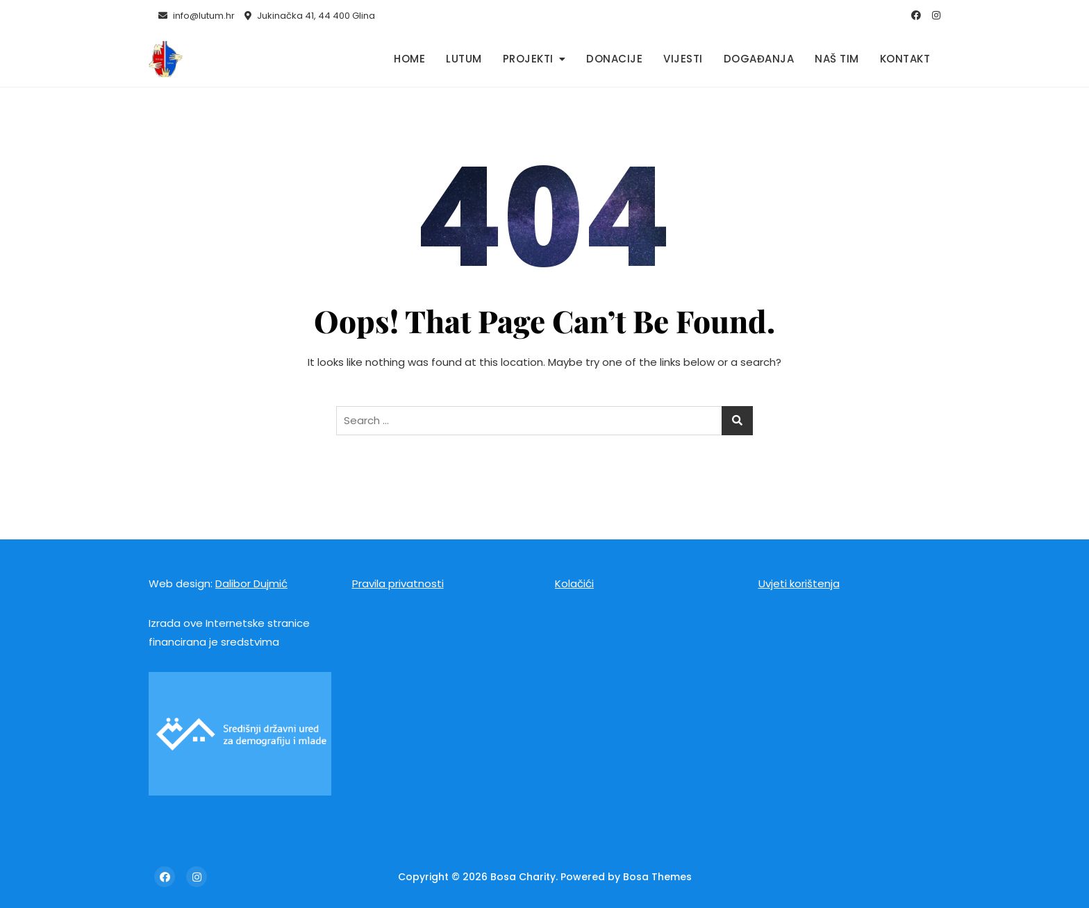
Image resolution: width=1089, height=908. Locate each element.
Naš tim (837, 58)
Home (409, 58)
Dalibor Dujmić (251, 583)
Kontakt (905, 58)
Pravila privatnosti (398, 583)
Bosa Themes (657, 877)
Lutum (464, 58)
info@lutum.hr (196, 15)
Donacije (614, 58)
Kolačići (574, 583)
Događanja (759, 58)
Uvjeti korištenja (799, 583)
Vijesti (683, 58)
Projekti (528, 58)
